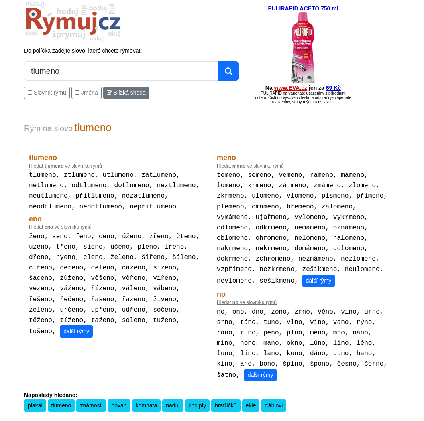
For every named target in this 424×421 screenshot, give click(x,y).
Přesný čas (252, 415)
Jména (86, 92)
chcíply (197, 392)
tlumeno (61, 392)
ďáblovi (274, 392)
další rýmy (76, 321)
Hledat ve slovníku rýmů (65, 166)
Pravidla (174, 415)
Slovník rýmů (47, 92)
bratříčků (225, 392)
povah (118, 392)
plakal (35, 392)
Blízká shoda (126, 92)
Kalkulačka (196, 415)
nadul (172, 392)
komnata (146, 392)
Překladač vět (224, 415)
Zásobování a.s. (340, 415)
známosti (91, 392)
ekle (251, 392)
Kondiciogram (280, 415)
